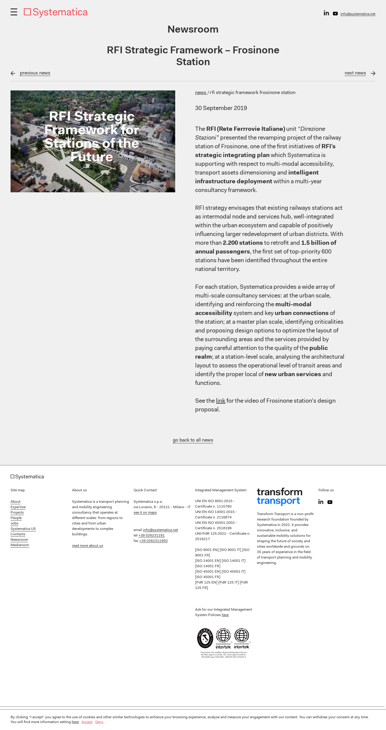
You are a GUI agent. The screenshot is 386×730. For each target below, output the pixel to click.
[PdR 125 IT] (229, 582)
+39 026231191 (151, 535)
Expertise (18, 507)
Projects (17, 512)
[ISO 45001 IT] (233, 572)
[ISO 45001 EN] (208, 572)
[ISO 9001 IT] (231, 550)
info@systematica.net (357, 14)
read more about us (87, 546)
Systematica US (23, 529)
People (16, 518)
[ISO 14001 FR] (207, 566)
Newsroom (19, 540)
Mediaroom (20, 545)
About (16, 502)
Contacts (18, 534)
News (201, 92)
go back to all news (193, 440)
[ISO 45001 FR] (207, 577)
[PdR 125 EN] (206, 582)
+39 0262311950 (153, 541)
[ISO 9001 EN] (207, 550)
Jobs (14, 523)
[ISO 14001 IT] (233, 561)
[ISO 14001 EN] (208, 561)
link (220, 401)
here (225, 615)
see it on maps (145, 512)
